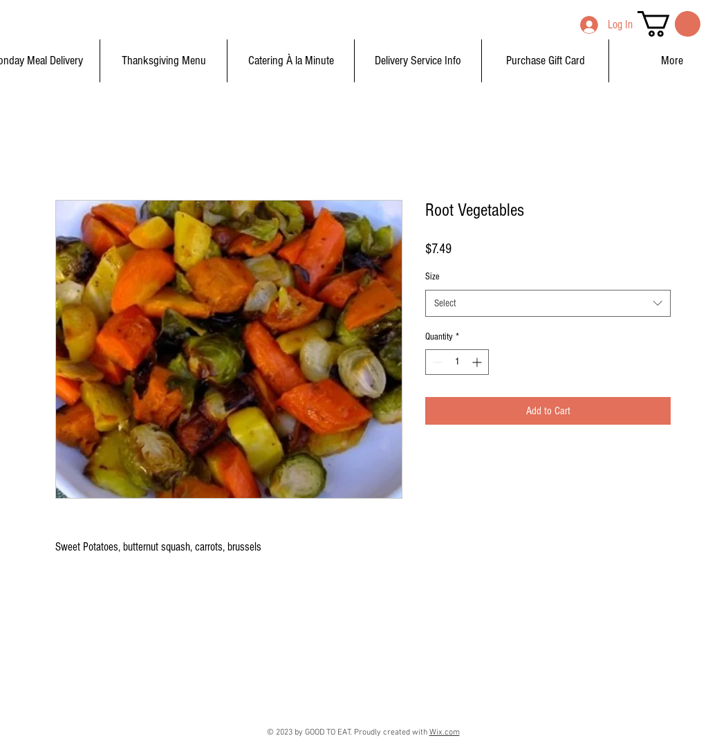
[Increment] (478, 362)
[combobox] (548, 303)
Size (432, 276)
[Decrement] (436, 362)
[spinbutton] (457, 362)
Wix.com (444, 732)
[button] (668, 24)
